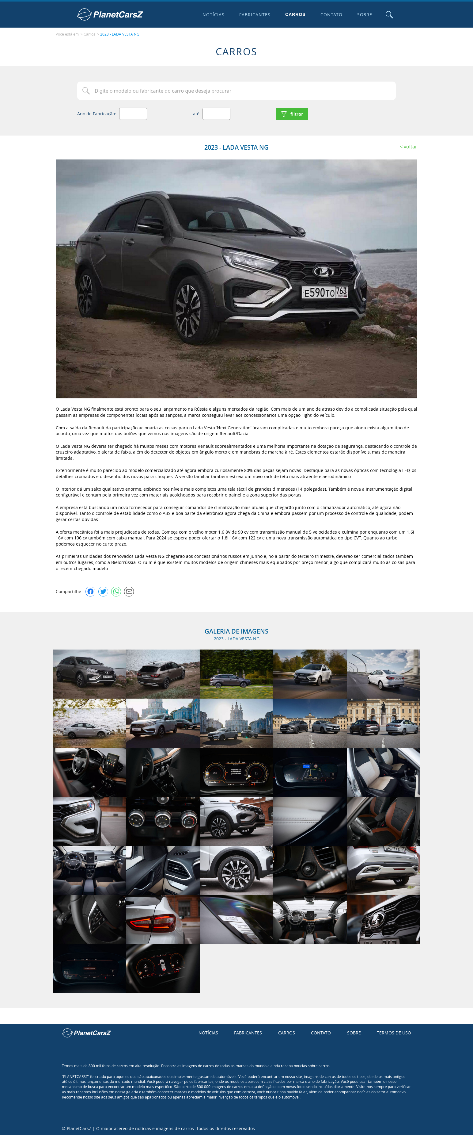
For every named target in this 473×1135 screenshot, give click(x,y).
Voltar (410, 145)
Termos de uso (394, 1032)
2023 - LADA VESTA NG (119, 34)
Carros (295, 14)
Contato (331, 14)
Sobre (364, 14)
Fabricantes (254, 14)
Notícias (213, 14)
